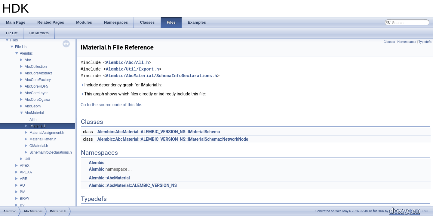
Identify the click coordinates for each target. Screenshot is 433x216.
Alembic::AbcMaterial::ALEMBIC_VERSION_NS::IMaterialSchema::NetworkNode (172, 139)
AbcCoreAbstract (38, 73)
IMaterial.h (37, 126)
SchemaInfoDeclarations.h (50, 152)
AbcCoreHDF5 (36, 86)
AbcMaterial (34, 113)
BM (22, 192)
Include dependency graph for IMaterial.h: (121, 84)
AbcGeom (33, 106)
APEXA (26, 172)
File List (21, 47)
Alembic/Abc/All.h (127, 62)
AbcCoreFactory (38, 80)
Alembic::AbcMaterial (109, 178)
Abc (28, 60)
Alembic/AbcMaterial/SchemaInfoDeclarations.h (161, 76)
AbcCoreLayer (36, 93)
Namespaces (406, 42)
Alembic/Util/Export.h (132, 69)
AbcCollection (36, 66)
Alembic (26, 53)
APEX (24, 166)
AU (22, 185)
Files (14, 40)
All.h (32, 120)
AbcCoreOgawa (37, 100)
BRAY (24, 198)
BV (22, 205)
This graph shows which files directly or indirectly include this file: (143, 94)
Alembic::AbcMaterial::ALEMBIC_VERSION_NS (133, 185)
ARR (23, 179)
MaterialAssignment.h (46, 132)
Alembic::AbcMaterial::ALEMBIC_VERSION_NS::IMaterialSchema (158, 131)
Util (27, 159)
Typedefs (424, 42)
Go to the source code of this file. (111, 104)
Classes (389, 42)
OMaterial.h (38, 146)
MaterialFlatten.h (42, 139)
